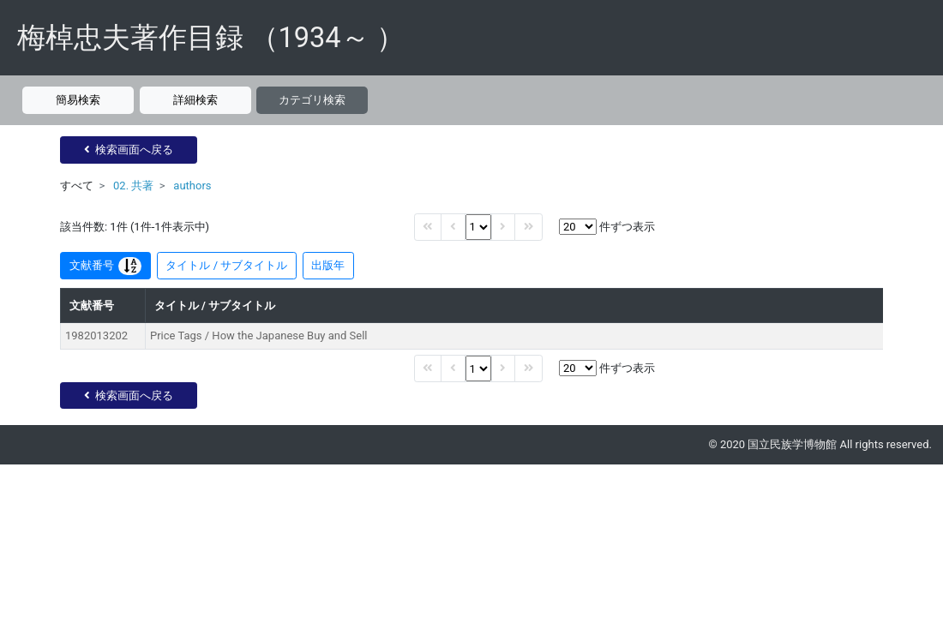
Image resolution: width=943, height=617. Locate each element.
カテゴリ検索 (312, 99)
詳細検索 (195, 99)
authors (192, 185)
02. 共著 (133, 185)
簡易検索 (78, 99)
